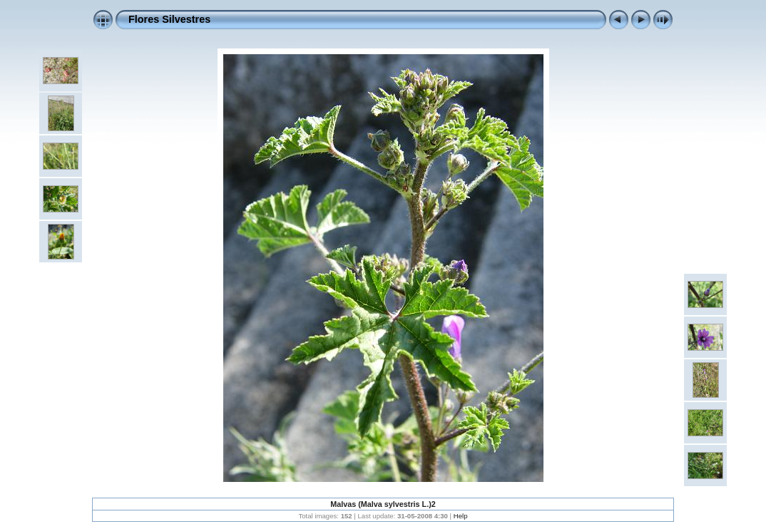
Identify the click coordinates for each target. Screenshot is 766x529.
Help (461, 516)
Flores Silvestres (169, 19)
